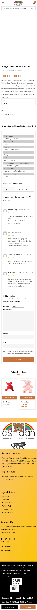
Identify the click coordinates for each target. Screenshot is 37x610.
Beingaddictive (29, 598)
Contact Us (6, 500)
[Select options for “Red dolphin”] (9, 397)
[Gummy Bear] (27, 386)
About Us (5, 496)
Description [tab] (6, 126)
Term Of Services (8, 503)
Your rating (7, 306)
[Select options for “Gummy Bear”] (27, 397)
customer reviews (16, 71)
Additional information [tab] (21, 126)
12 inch (19, 189)
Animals (10, 114)
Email (5, 342)
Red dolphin (7, 402)
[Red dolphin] (9, 386)
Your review (7, 309)
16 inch (24, 189)
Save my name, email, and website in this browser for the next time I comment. (20, 352)
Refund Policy (7, 506)
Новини (25, 246)
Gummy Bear (25, 402)
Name (5, 334)
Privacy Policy (7, 512)
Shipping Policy (8, 509)
